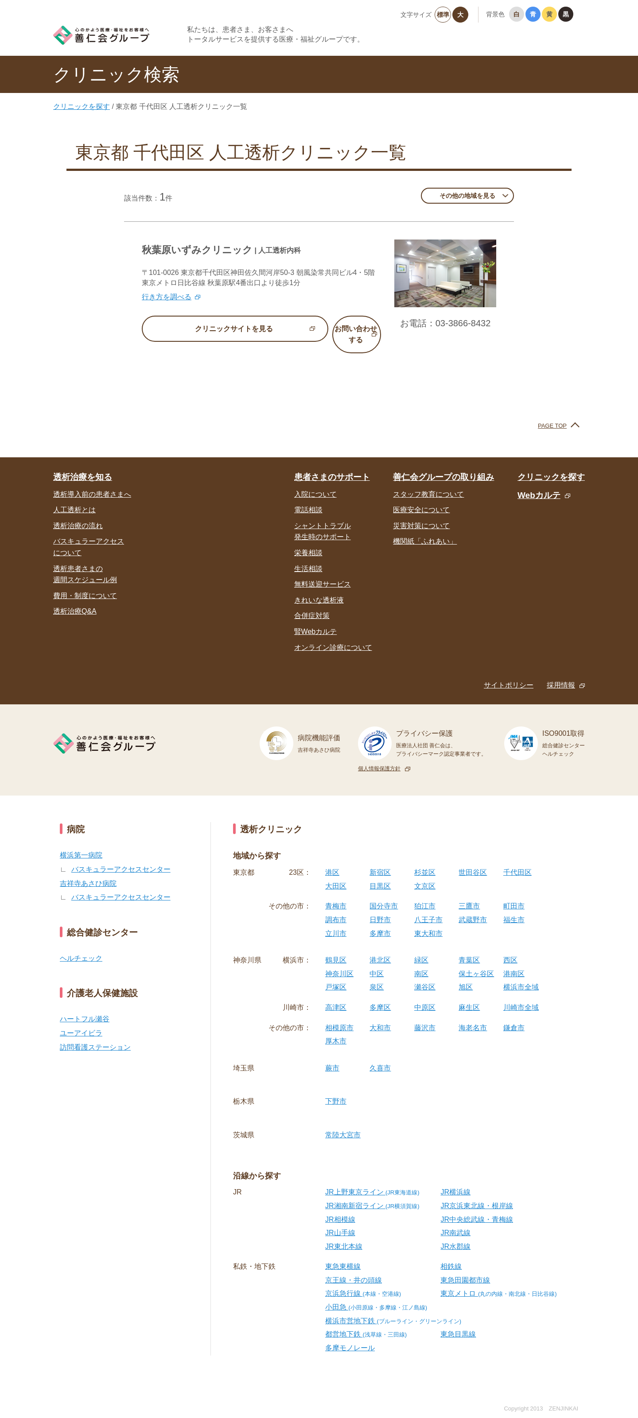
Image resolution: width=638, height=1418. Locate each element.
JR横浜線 (455, 1181)
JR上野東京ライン (372, 1181)
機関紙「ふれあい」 (425, 530)
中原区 (425, 996)
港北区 (380, 949)
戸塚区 (335, 976)
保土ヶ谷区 (476, 962)
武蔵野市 (473, 908)
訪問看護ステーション (95, 1035)
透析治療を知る (82, 466)
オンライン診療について (333, 636)
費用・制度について (85, 584)
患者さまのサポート (332, 466)
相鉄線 (451, 1255)
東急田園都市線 (465, 1268)
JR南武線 (455, 1221)
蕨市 (332, 1056)
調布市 (335, 908)
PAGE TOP (552, 414)
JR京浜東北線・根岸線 (476, 1194)
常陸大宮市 (343, 1123)
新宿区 (380, 861)
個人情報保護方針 (379, 757)
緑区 (421, 949)
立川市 (335, 922)
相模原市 (339, 1016)
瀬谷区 (425, 976)
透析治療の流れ (78, 514)
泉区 (377, 976)
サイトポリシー (508, 674)
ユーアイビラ (81, 1021)
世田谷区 (473, 861)
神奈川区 (339, 962)
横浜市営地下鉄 (393, 1309)
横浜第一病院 (81, 844)
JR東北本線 (343, 1235)
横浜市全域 (521, 976)
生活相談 (308, 557)
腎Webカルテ (315, 620)
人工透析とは (74, 498)
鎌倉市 (514, 1016)
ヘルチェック (81, 946)
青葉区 (469, 949)
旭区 (466, 976)
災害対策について (421, 514)
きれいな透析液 (319, 588)
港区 (332, 861)
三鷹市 (469, 895)
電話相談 (308, 498)
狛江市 (425, 895)
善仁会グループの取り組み (443, 466)
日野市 (380, 908)
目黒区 (380, 874)
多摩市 (380, 922)
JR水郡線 (455, 1235)
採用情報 (561, 674)
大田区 (335, 874)
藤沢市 (425, 1016)
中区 (377, 962)
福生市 (514, 908)
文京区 (425, 874)
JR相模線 (340, 1208)
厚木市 (335, 1030)
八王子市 (428, 908)
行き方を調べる (166, 297)
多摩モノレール (350, 1336)
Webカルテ (538, 483)
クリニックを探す (81, 106)
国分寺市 (384, 895)
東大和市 (428, 922)
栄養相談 (308, 541)
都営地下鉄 (366, 1323)
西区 (510, 949)
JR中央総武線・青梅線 (476, 1208)
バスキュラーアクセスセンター (121, 858)
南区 (421, 962)
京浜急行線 (363, 1282)
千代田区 (517, 861)
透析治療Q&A (75, 600)
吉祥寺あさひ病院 (88, 872)
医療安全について (421, 498)
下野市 (335, 1090)
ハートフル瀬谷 (84, 1008)
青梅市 (335, 895)
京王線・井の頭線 (353, 1268)
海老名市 (473, 1016)
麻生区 (469, 996)
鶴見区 (335, 949)
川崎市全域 (521, 996)
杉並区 (425, 861)
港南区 (514, 962)
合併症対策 (312, 604)
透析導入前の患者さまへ (92, 483)
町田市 (514, 895)
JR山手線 (340, 1221)
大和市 (380, 1016)
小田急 (376, 1295)
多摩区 (380, 996)
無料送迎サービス (322, 573)
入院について (315, 483)
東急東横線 (343, 1255)
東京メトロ (498, 1282)
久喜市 (380, 1056)
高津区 (335, 996)
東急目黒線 (458, 1323)
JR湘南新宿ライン (372, 1194)
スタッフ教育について (428, 483)
